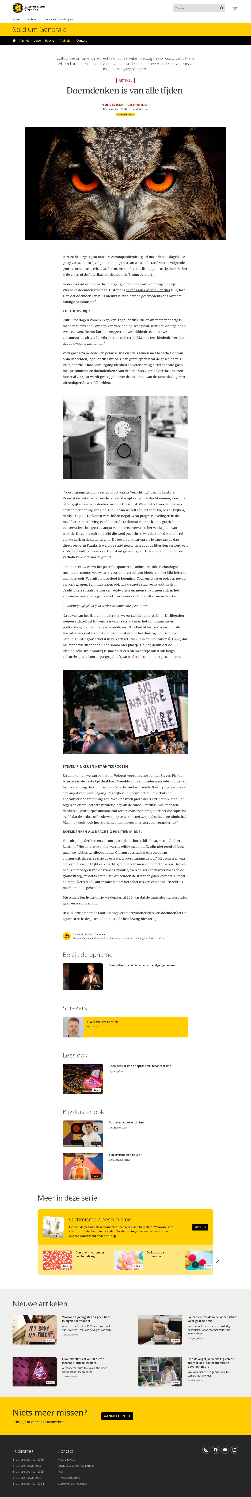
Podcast (50, 40)
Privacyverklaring (69, 1478)
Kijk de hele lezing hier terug (134, 919)
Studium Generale (39, 29)
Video (37, 40)
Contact (82, 40)
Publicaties (23, 1451)
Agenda (24, 40)
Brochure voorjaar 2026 (28, 1459)
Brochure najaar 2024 (27, 1478)
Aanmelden (114, 1416)
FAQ (60, 1472)
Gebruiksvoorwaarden (72, 1484)
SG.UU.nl (17, 19)
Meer (198, 1227)
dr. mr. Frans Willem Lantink (148, 290)
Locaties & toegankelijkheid (76, 1466)
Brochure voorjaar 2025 (28, 1472)
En (234, 8)
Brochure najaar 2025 (27, 1466)
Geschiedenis (126, 114)
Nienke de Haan (112, 105)
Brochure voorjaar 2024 (28, 1484)
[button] (217, 1260)
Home (14, 40)
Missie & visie (66, 1459)
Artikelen (32, 19)
